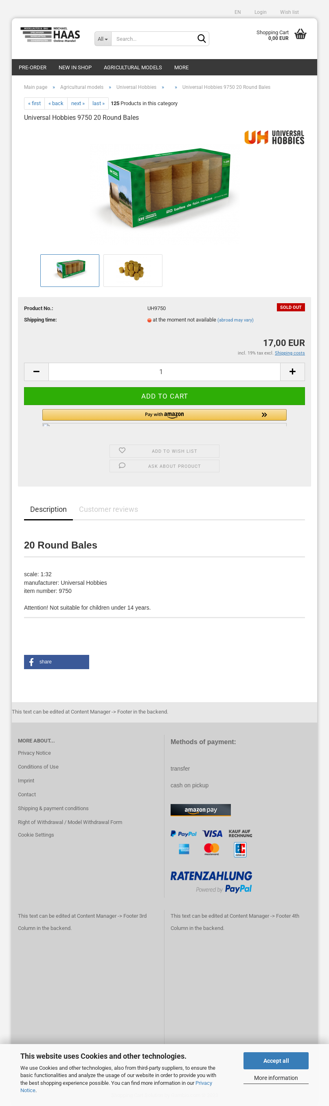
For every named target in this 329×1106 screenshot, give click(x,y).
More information (276, 1078)
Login (260, 12)
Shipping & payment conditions (53, 808)
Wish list (289, 12)
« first (34, 103)
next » (78, 103)
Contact (27, 794)
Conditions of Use (38, 767)
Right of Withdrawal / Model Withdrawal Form (70, 822)
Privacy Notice (34, 753)
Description (48, 509)
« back (56, 103)
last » (98, 103)
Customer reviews (108, 509)
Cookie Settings (36, 835)
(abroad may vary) (235, 320)
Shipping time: (40, 320)
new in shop (75, 67)
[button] (164, 417)
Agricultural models (133, 67)
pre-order (32, 67)
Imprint (26, 781)
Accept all (276, 1061)
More (181, 67)
